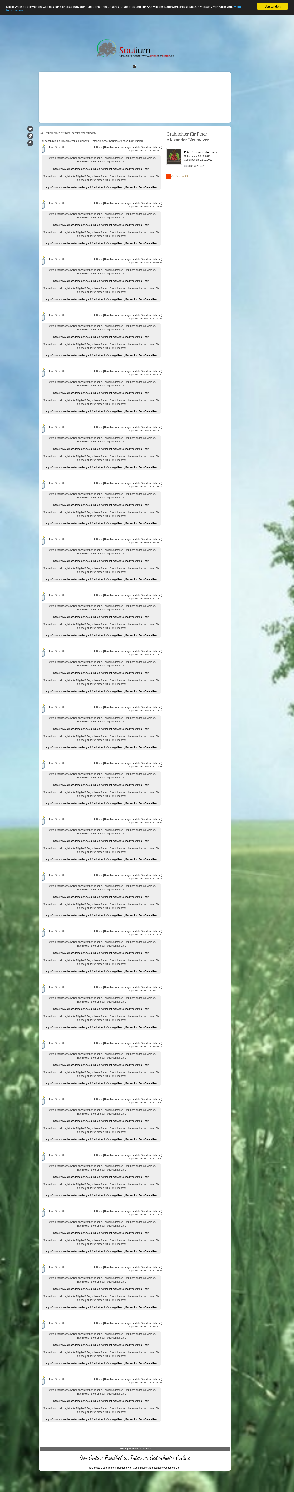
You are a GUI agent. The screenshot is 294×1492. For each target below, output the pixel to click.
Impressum (131, 1448)
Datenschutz (144, 1448)
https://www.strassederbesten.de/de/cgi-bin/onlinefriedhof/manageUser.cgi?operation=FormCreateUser (101, 187)
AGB (121, 1448)
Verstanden (273, 6)
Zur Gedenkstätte (178, 176)
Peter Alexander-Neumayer (201, 152)
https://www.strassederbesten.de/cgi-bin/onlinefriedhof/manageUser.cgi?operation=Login (101, 169)
